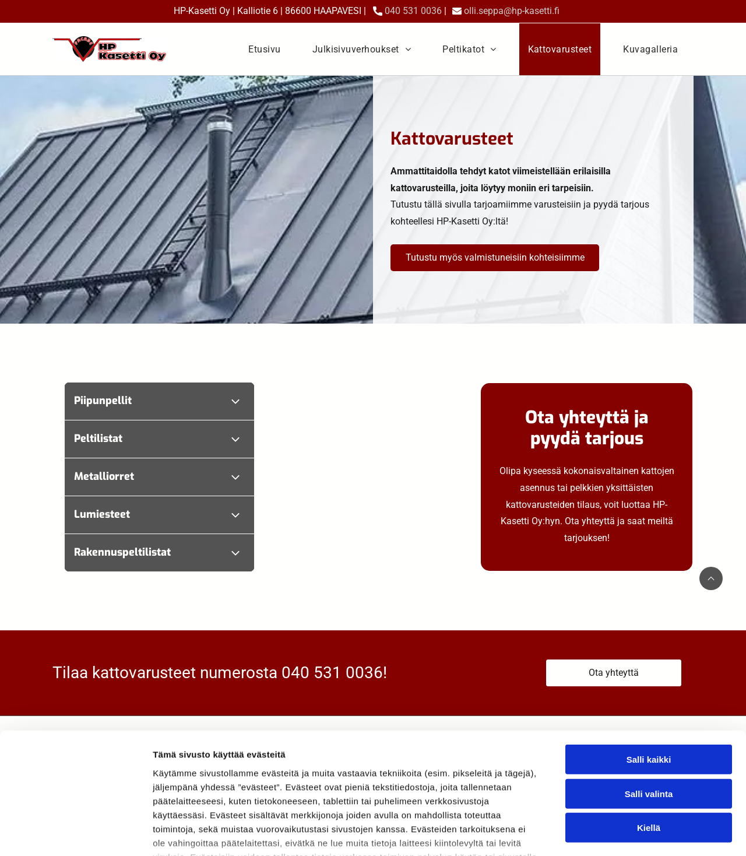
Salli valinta (649, 710)
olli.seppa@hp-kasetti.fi (512, 10)
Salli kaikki (649, 675)
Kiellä (648, 744)
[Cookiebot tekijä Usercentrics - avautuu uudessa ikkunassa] (75, 833)
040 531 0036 (413, 10)
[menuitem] (264, 49)
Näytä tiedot (623, 833)
